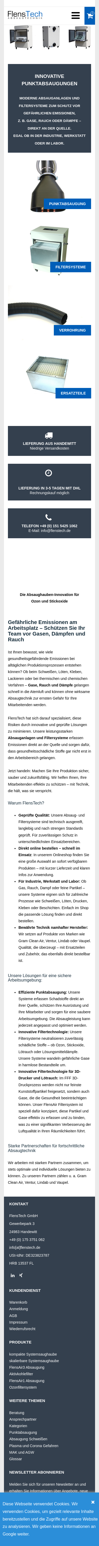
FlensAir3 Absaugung (26, 1367)
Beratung (16, 1413)
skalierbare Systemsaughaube (34, 1361)
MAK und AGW (21, 1452)
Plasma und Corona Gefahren (33, 1446)
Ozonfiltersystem (23, 1387)
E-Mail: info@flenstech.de (50, 531)
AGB (13, 1316)
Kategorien (18, 1426)
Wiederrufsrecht (22, 1329)
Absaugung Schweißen (28, 1439)
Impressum (18, 1322)
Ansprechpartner (23, 1419)
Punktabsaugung (23, 1432)
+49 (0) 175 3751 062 (27, 1240)
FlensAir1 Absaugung (26, 1381)
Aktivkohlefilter (21, 1374)
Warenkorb (18, 1302)
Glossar (15, 1459)
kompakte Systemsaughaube (33, 1354)
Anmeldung (18, 1309)
